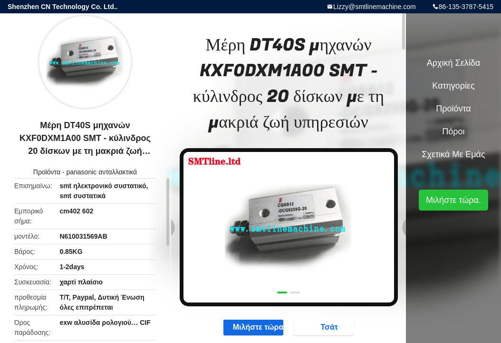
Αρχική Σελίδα (453, 63)
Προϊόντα (46, 172)
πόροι (453, 131)
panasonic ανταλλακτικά (101, 172)
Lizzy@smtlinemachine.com (374, 6)
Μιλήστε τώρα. (253, 327)
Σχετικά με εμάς (453, 154)
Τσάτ (324, 327)
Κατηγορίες (453, 86)
